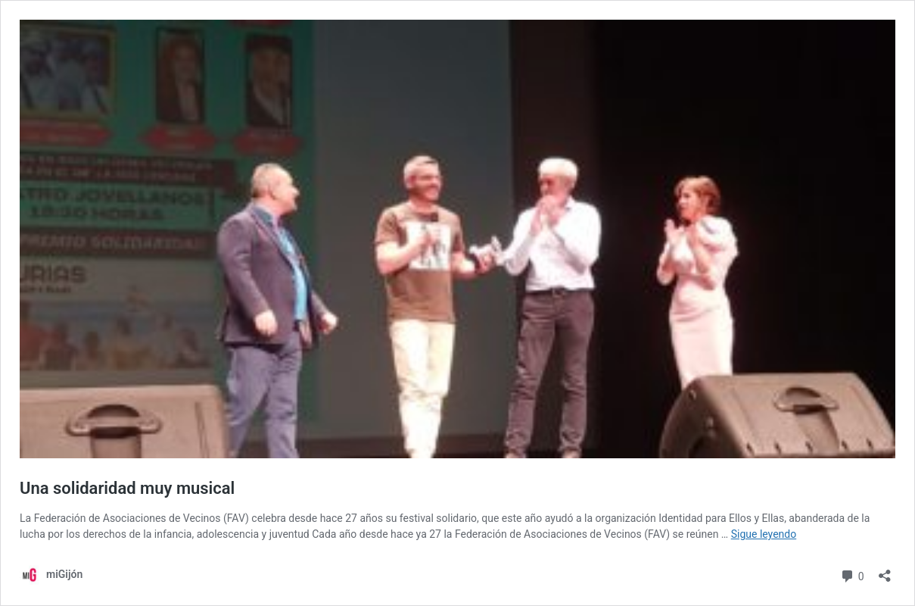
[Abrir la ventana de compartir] (884, 571)
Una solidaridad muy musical (127, 488)
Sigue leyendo (764, 534)
